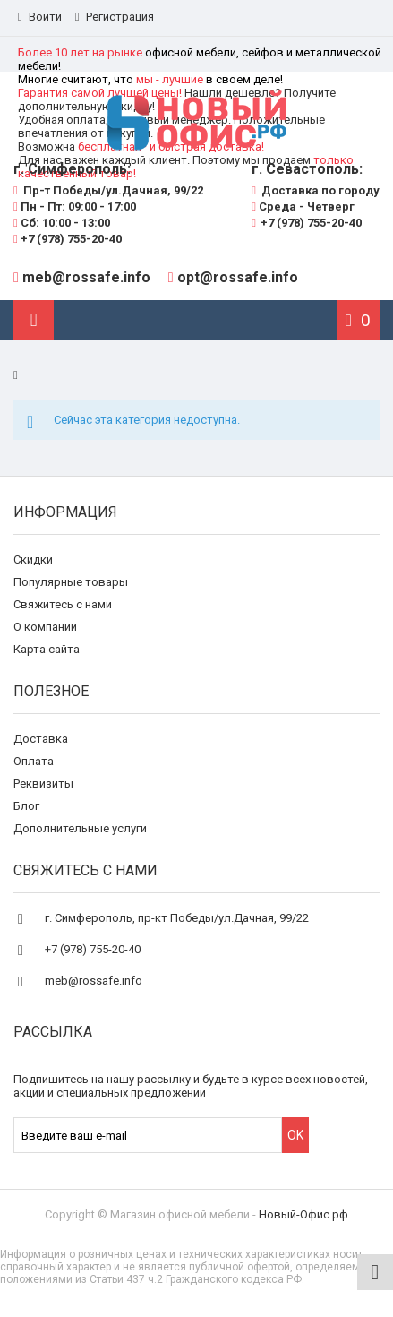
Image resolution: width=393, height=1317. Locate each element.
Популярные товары (70, 582)
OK (295, 1135)
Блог (26, 806)
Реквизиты (43, 783)
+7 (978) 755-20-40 (67, 238)
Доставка (40, 738)
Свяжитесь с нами (62, 604)
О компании (45, 626)
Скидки (33, 559)
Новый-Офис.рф (303, 1214)
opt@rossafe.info (237, 277)
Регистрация (114, 16)
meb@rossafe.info (86, 277)
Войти (40, 16)
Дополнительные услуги (80, 828)
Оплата (33, 761)
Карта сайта (46, 649)
